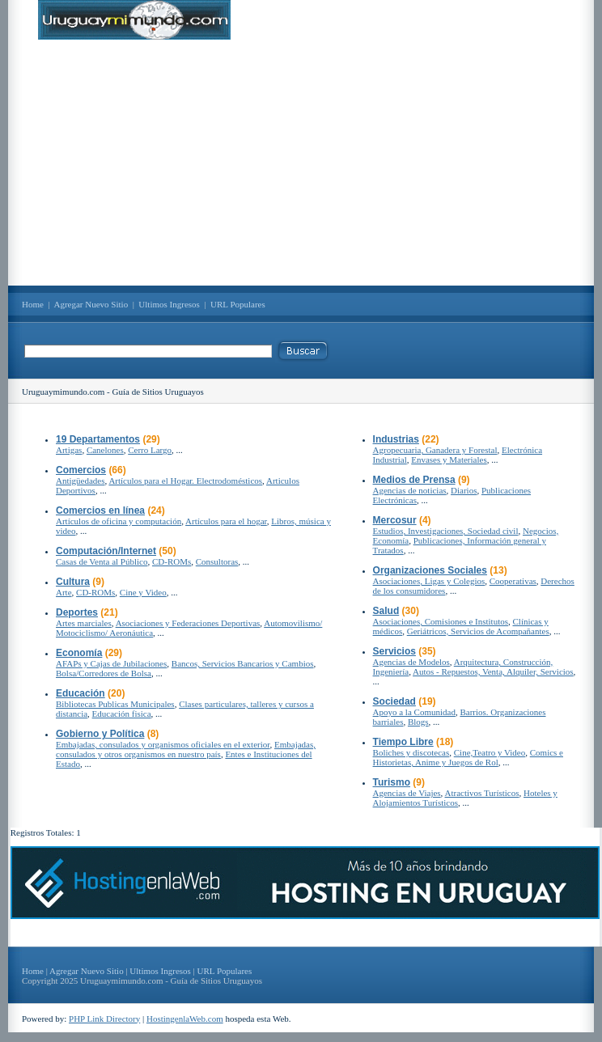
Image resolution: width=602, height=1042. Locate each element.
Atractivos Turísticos (482, 793)
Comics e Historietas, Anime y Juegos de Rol (468, 757)
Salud (386, 610)
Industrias (396, 439)
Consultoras (217, 561)
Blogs (418, 721)
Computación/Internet (106, 551)
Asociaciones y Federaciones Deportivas (188, 623)
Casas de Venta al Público (101, 561)
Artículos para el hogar (226, 521)
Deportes (77, 612)
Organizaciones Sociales (430, 570)
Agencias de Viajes (407, 793)
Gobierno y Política (100, 733)
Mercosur (395, 520)
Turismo (391, 782)
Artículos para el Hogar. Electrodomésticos (185, 480)
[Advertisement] (301, 162)
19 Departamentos (98, 439)
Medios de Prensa (414, 479)
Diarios (464, 490)
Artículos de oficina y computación (118, 521)
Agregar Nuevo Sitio (91, 304)
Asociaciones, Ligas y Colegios (429, 581)
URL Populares (237, 304)
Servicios (394, 651)
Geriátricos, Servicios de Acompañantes (478, 631)
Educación (80, 693)
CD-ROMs (171, 561)
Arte (64, 592)
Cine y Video (143, 592)
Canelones (105, 450)
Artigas (69, 450)
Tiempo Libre (403, 742)
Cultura (73, 581)
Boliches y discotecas (411, 752)
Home (33, 304)
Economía (79, 653)
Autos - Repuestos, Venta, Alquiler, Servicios (493, 671)
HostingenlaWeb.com (184, 1018)
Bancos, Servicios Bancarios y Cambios (243, 663)
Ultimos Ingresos (168, 304)
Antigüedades (80, 480)
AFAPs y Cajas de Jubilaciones (111, 663)
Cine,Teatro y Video (489, 752)
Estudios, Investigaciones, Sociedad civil (446, 531)
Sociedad (394, 701)
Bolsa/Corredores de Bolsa (103, 673)
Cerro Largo (150, 450)
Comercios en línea (100, 510)
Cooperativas (513, 581)
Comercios (81, 470)
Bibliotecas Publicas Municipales (115, 704)
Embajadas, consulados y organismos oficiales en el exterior (163, 744)
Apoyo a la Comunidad (414, 712)
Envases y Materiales (448, 459)
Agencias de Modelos (411, 662)
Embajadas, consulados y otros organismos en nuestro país (186, 749)
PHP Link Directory (104, 1018)
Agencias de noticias (410, 490)
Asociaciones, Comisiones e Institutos (440, 621)
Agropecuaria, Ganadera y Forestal (435, 450)
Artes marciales (84, 623)
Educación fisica (121, 713)
